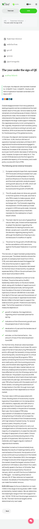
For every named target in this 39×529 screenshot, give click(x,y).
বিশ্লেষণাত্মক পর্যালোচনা (16, 21)
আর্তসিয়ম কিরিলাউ (11, 76)
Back (7, 511)
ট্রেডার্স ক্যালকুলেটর (11, 62)
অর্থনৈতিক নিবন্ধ (10, 45)
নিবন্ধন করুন (11, 11)
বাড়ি (5, 21)
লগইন (28, 11)
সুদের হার (8, 56)
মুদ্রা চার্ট (8, 50)
